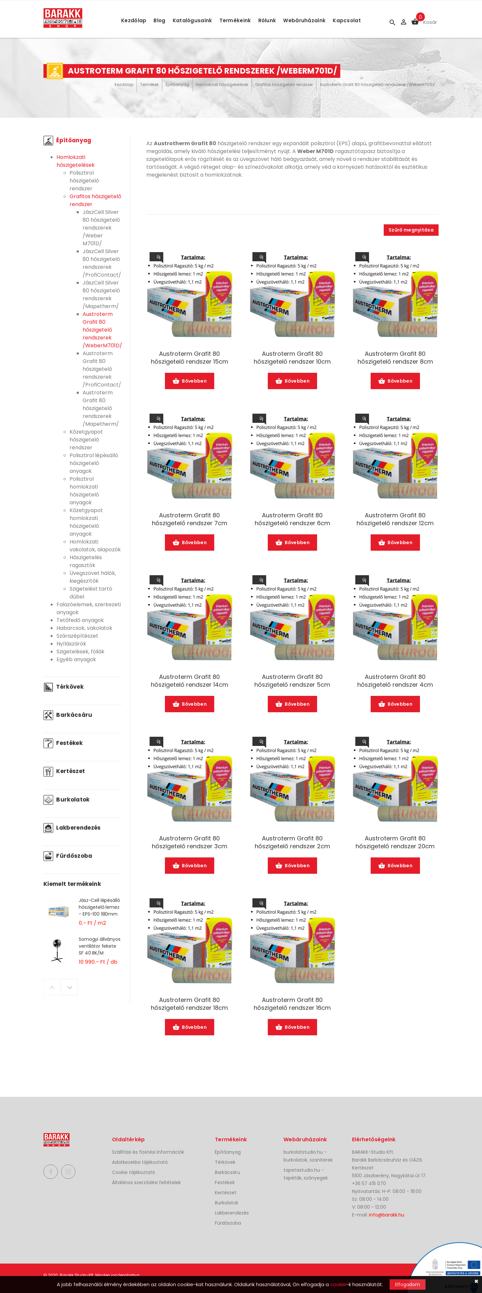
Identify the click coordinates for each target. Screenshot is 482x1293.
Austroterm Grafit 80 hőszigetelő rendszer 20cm (395, 842)
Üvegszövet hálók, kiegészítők (93, 577)
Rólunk (267, 20)
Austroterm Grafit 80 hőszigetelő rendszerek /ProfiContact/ (102, 369)
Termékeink (235, 20)
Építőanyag (177, 84)
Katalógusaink (192, 20)
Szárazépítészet (77, 636)
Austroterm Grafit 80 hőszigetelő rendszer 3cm (189, 842)
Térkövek (63, 687)
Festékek (63, 743)
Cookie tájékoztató (133, 1172)
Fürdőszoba (67, 856)
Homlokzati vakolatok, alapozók (95, 545)
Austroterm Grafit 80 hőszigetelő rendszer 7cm (189, 519)
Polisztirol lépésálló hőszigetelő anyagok (94, 463)
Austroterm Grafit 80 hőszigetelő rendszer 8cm (395, 358)
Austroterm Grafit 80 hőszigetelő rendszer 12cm (395, 519)
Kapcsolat (347, 20)
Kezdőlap (133, 20)
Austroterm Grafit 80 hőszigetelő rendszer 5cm (292, 681)
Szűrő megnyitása (411, 230)
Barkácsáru (67, 715)
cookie (338, 1284)
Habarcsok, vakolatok (84, 628)
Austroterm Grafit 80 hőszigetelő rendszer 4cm (395, 681)
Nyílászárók (71, 643)
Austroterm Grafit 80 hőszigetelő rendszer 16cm (292, 1004)
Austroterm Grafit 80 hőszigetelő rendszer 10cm (292, 358)
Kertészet (64, 771)
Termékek (149, 84)
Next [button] (69, 987)
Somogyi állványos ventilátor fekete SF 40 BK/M (99, 946)
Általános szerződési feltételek (146, 1182)
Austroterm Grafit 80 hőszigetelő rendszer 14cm (189, 681)
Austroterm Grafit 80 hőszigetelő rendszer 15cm (189, 358)
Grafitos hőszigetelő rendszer (284, 84)
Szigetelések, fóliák (80, 651)
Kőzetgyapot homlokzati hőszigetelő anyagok (86, 522)
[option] (82, 916)
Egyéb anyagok (76, 659)
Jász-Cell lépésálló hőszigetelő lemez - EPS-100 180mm (99, 907)
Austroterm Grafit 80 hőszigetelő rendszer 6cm (292, 519)
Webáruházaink (304, 20)
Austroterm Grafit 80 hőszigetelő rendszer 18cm (189, 1004)
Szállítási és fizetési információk (148, 1152)
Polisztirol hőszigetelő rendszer (84, 180)
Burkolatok (66, 799)
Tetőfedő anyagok (80, 620)
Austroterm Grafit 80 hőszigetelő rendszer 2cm (292, 842)
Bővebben (189, 381)
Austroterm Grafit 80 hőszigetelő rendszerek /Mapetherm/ (101, 408)
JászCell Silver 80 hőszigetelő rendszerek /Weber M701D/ (101, 227)
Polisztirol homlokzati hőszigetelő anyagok (84, 490)
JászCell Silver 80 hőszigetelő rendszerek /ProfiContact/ (102, 263)
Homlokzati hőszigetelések (222, 84)
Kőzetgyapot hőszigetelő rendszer (86, 439)
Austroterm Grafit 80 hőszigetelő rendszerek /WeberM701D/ (377, 84)
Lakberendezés (72, 828)
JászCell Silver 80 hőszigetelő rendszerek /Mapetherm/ (101, 294)
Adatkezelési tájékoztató (140, 1162)
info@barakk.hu (386, 1215)
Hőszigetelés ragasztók (86, 561)
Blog (159, 20)
